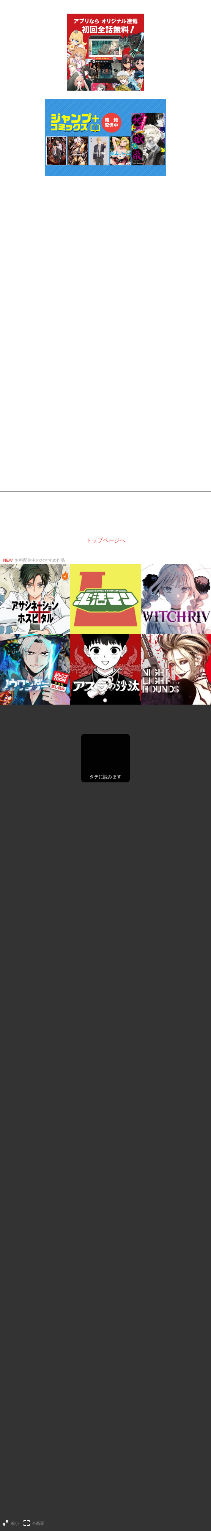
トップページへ (106, 540)
